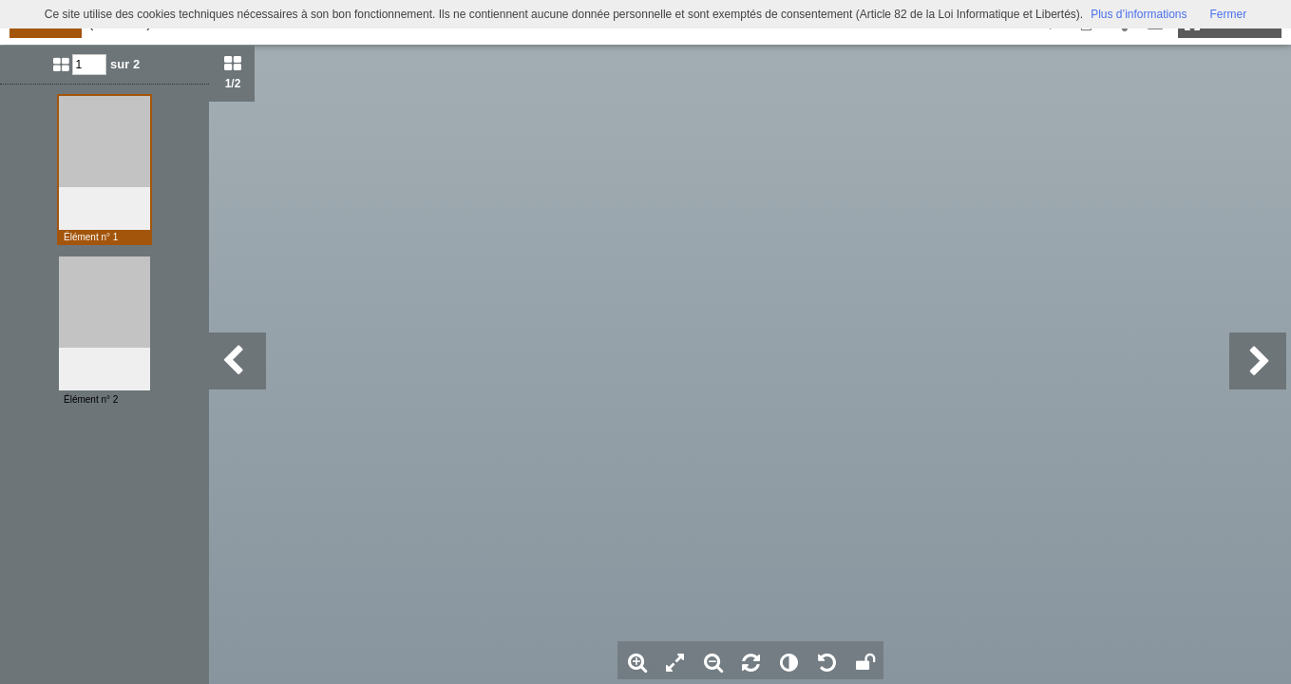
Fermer (1228, 14)
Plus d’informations (1139, 14)
